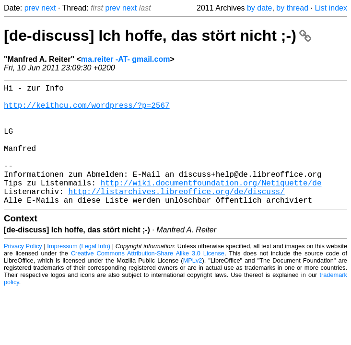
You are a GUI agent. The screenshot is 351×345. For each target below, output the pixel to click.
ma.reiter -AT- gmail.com (125, 59)
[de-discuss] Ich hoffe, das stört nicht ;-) (157, 35)
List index (331, 8)
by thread (292, 8)
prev (31, 8)
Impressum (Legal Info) (78, 272)
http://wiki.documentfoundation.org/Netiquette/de (211, 205)
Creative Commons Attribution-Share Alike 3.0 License (147, 280)
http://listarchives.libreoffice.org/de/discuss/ (176, 216)
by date (259, 8)
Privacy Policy (23, 272)
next (48, 8)
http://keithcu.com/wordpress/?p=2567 (87, 110)
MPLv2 (192, 287)
